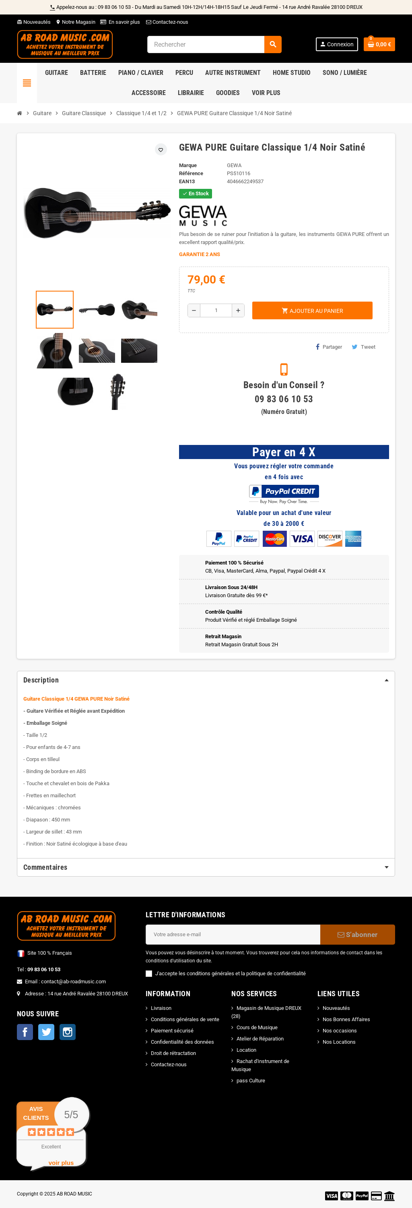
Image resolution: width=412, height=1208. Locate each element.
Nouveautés (34, 22)
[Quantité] (216, 310)
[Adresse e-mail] (233, 935)
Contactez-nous (166, 22)
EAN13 (187, 181)
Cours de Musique (257, 1027)
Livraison (161, 1008)
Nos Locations (339, 1042)
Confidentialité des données (182, 1042)
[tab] (206, 680)
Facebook (25, 1032)
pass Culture (251, 1081)
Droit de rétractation (173, 1053)
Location (246, 1050)
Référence (191, 173)
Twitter (46, 1032)
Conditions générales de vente (185, 1019)
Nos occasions (340, 1031)
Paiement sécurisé (172, 1031)
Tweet (363, 346)
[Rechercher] (214, 44)
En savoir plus (124, 22)
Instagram (68, 1032)
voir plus (61, 1162)
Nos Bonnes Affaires (346, 1019)
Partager (329, 346)
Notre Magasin (75, 22)
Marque (188, 165)
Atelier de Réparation (260, 1039)
